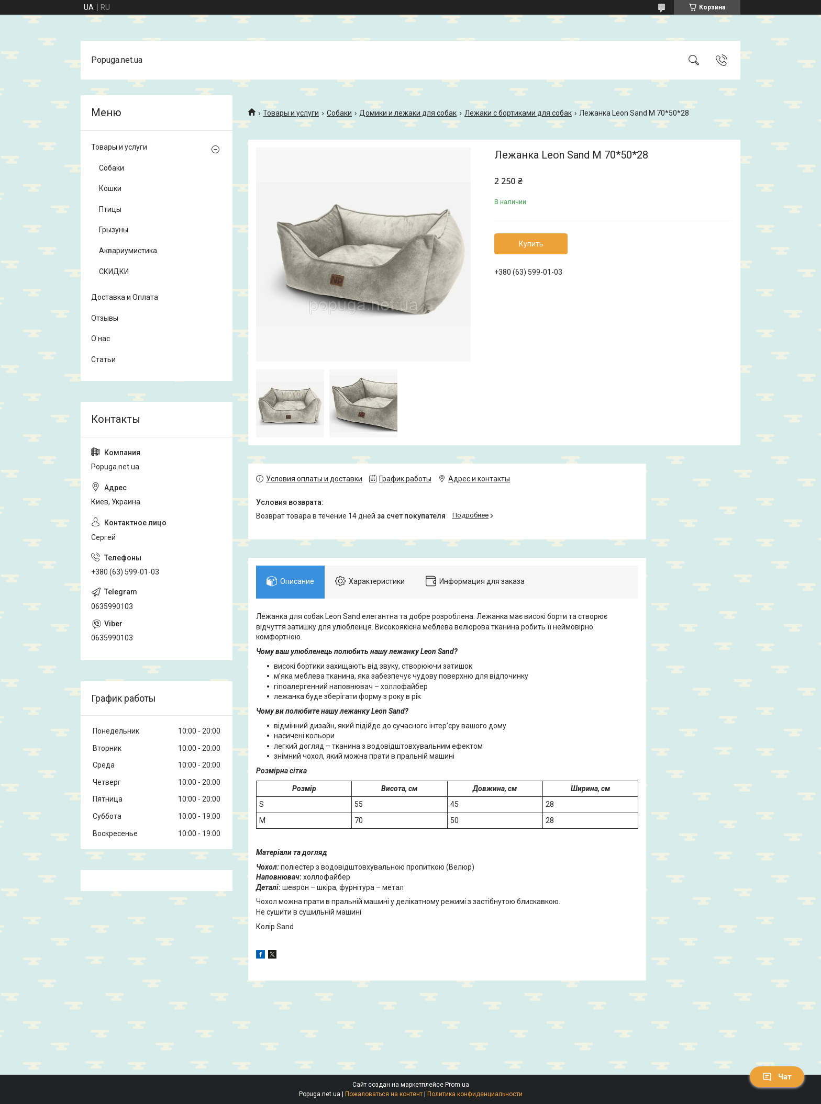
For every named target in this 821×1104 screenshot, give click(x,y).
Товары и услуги (291, 113)
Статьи (103, 359)
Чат (777, 1077)
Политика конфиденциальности (475, 1094)
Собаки (339, 113)
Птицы (110, 209)
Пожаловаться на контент (384, 1094)
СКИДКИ (114, 271)
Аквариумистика (128, 250)
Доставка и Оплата (124, 297)
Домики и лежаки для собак (408, 113)
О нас (100, 338)
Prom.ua (457, 1084)
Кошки (110, 188)
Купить (531, 244)
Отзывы (104, 318)
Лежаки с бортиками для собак (518, 113)
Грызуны (113, 230)
